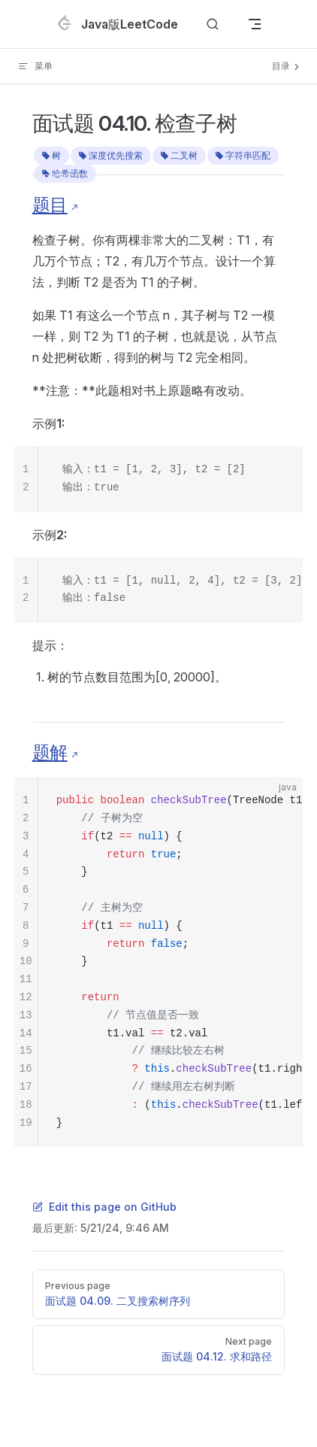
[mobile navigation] (255, 24)
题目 (50, 205)
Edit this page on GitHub (104, 1206)
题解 (50, 752)
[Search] (213, 24)
